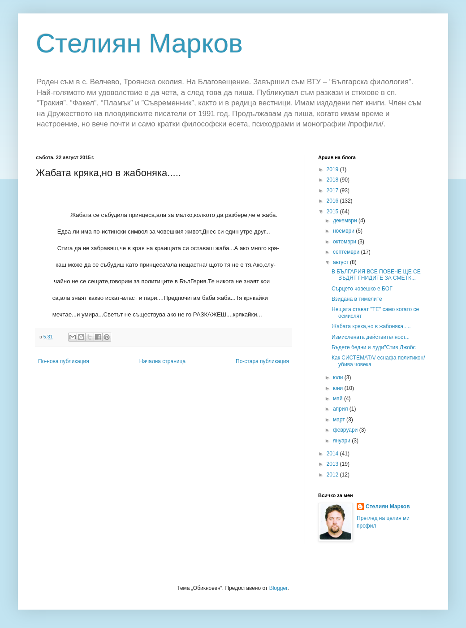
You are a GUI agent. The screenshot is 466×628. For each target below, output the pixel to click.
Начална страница (162, 361)
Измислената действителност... (371, 337)
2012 (333, 475)
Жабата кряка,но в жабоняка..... (371, 326)
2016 (333, 201)
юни (339, 388)
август (341, 262)
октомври (345, 241)
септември (347, 252)
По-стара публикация (262, 361)
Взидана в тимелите (357, 299)
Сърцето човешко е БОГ (362, 289)
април (341, 409)
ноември (344, 231)
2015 (333, 211)
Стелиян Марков (139, 43)
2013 (333, 464)
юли (339, 377)
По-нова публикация (63, 361)
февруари (346, 430)
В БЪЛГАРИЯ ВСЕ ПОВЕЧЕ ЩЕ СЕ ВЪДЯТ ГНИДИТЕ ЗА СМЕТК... (376, 275)
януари (342, 440)
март (339, 419)
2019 (333, 169)
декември (345, 220)
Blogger (278, 588)
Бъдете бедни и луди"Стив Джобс (374, 347)
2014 (333, 453)
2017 (333, 190)
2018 (333, 180)
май (338, 398)
